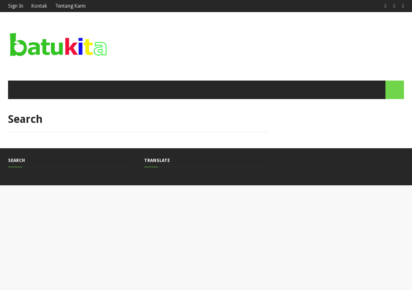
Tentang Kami (70, 6)
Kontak (39, 6)
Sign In (15, 6)
